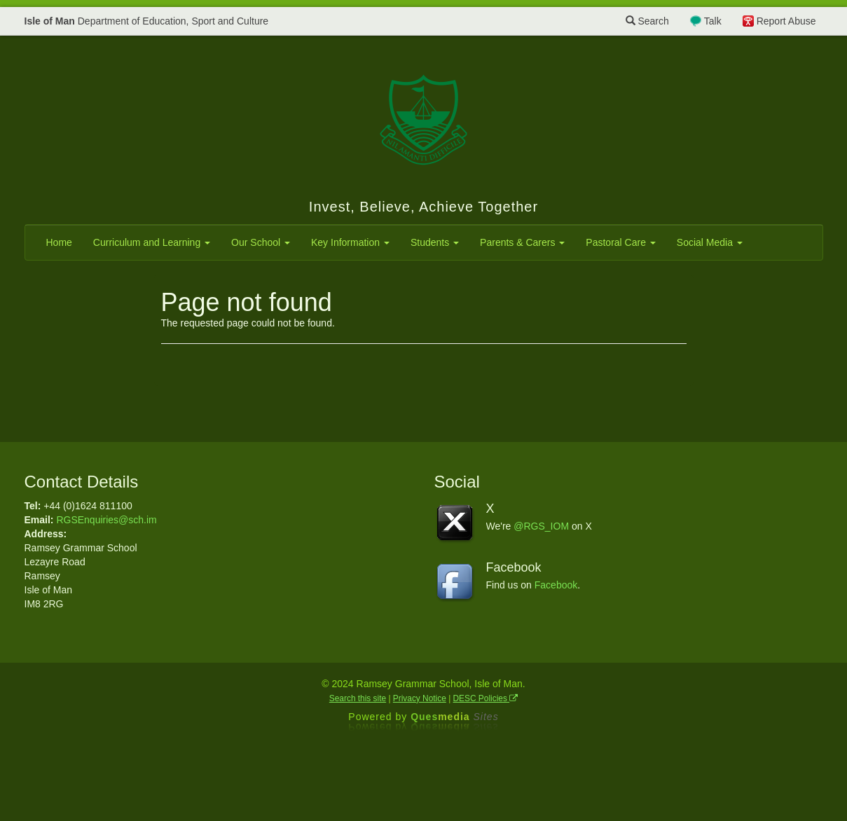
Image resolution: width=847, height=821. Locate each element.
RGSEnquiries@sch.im (106, 519)
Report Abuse (786, 21)
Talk (713, 21)
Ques (455, 716)
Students (435, 242)
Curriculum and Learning (151, 242)
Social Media (710, 242)
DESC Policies (485, 698)
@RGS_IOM (541, 526)
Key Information (350, 242)
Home (59, 242)
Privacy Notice (419, 698)
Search (647, 21)
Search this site (357, 698)
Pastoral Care (620, 242)
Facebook (556, 585)
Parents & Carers (522, 242)
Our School (260, 242)
